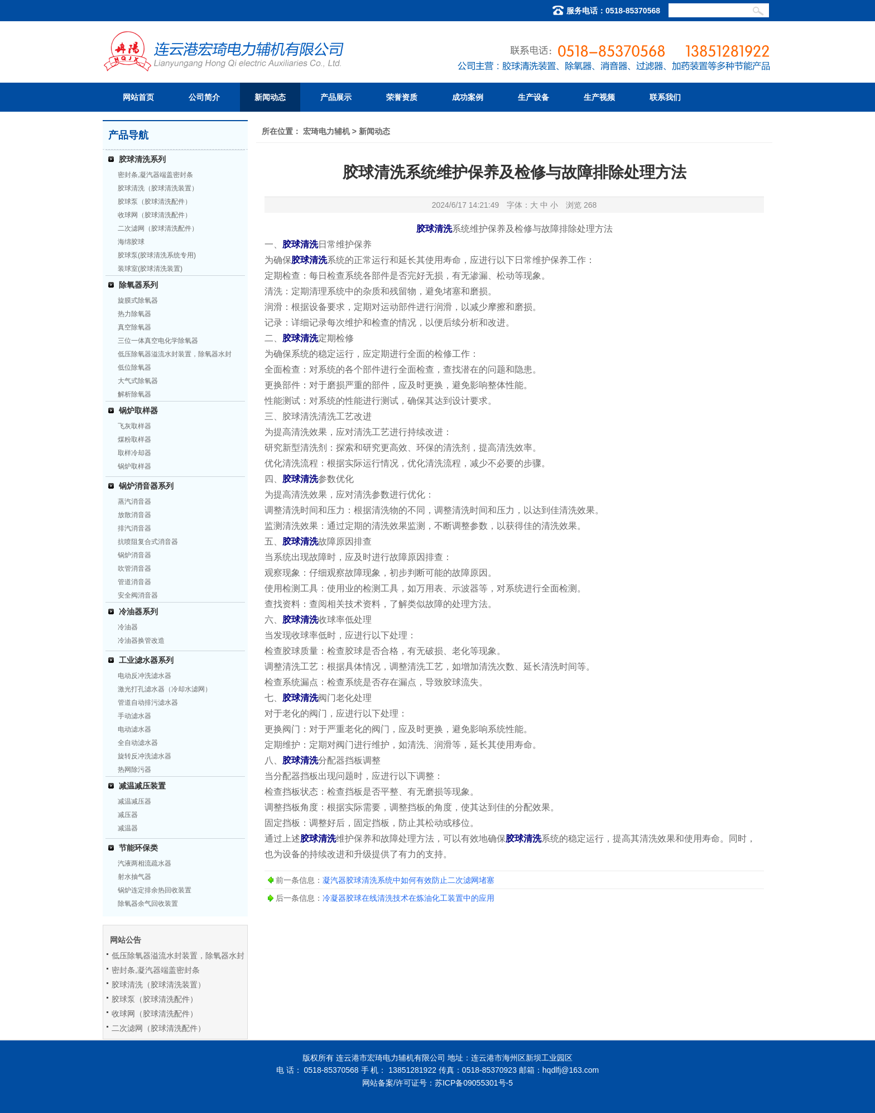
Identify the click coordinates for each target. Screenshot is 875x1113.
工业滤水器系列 (146, 660)
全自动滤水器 (138, 743)
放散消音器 (134, 515)
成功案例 (467, 97)
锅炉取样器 (138, 410)
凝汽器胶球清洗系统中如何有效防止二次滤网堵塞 (408, 880)
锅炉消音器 (134, 555)
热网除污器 (134, 769)
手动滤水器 (134, 716)
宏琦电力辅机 (326, 131)
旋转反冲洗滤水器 (144, 756)
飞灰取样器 (134, 426)
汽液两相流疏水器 (144, 863)
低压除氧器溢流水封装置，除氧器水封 (175, 354)
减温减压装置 (142, 785)
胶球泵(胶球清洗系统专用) (157, 255)
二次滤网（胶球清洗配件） (158, 228)
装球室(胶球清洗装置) (150, 269)
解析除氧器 (134, 394)
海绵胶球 (131, 242)
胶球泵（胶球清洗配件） (154, 202)
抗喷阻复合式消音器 (148, 542)
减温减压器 (134, 801)
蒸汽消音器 (134, 501)
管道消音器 (134, 582)
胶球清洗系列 (142, 159)
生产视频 (599, 97)
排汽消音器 (134, 528)
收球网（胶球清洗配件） (154, 215)
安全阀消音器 (138, 595)
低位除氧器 (134, 367)
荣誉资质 (401, 97)
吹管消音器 (134, 568)
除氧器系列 (138, 284)
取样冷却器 (134, 453)
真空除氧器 (134, 327)
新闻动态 (270, 97)
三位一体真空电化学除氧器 (158, 341)
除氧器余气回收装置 (148, 903)
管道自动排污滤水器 (148, 702)
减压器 (128, 815)
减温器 (128, 828)
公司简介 (204, 97)
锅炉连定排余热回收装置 (154, 890)
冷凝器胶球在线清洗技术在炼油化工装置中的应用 (408, 898)
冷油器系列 (138, 611)
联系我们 (665, 97)
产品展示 (336, 97)
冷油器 (128, 627)
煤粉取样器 (134, 439)
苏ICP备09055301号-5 (474, 1082)
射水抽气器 (134, 877)
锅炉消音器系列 (146, 485)
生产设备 (533, 97)
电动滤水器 (134, 729)
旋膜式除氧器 (138, 300)
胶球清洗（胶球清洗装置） (158, 188)
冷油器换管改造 (141, 640)
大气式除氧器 (138, 381)
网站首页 (138, 97)
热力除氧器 (134, 314)
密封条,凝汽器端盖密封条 (155, 175)
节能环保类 (138, 847)
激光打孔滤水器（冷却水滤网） (164, 689)
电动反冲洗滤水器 (144, 676)
